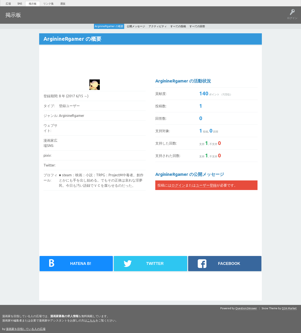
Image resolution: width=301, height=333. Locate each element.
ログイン (178, 185)
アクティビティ (158, 26)
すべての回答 (197, 26)
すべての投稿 (178, 26)
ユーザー (73, 18)
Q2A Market (289, 308)
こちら (91, 320)
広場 (8, 3)
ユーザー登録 (206, 185)
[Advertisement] (122, 59)
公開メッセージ (136, 26)
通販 (62, 3)
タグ (59, 18)
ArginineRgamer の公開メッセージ (189, 174)
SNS (19, 3)
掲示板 (33, 3)
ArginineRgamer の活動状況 (183, 80)
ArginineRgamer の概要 (109, 26)
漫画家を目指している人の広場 (25, 328)
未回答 (45, 18)
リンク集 (48, 3)
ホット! (32, 18)
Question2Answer (246, 308)
